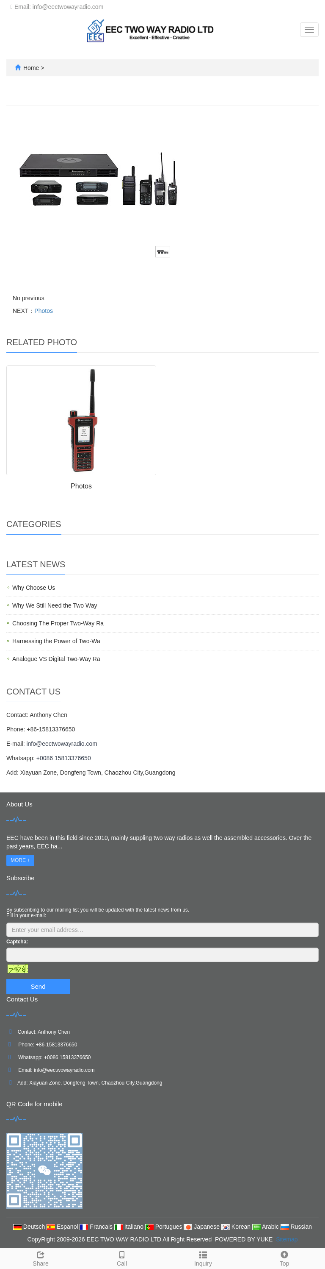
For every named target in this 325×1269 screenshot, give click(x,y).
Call (121, 1257)
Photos (43, 310)
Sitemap (286, 1239)
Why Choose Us (33, 587)
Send (37, 986)
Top (284, 1257)
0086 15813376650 (69, 1057)
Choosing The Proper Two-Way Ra (58, 623)
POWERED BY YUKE (244, 1239)
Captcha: (17, 942)
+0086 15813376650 (63, 758)
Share (40, 1257)
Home (31, 67)
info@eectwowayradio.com (61, 743)
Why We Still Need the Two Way (54, 605)
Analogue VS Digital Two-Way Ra (56, 658)
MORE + (20, 860)
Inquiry (203, 1257)
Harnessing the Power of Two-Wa (56, 641)
